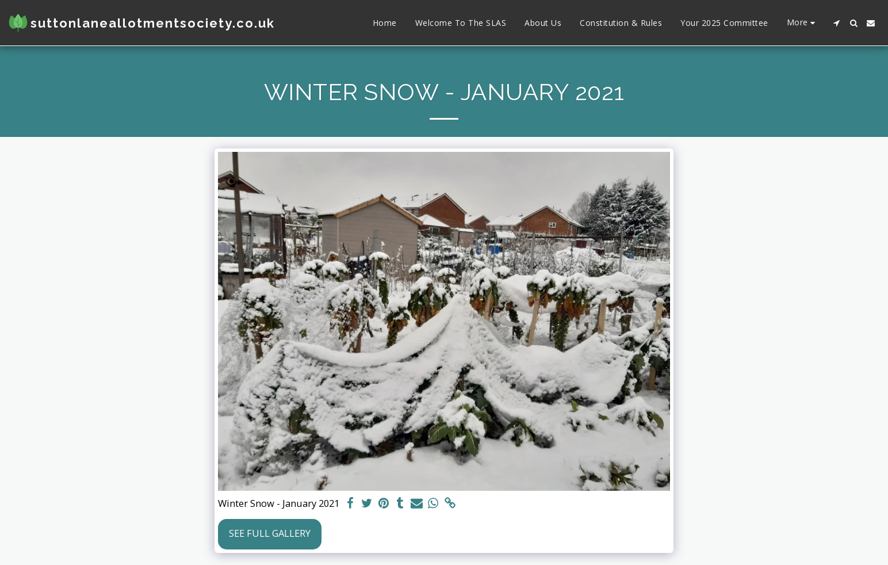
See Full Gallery (270, 533)
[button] (836, 23)
